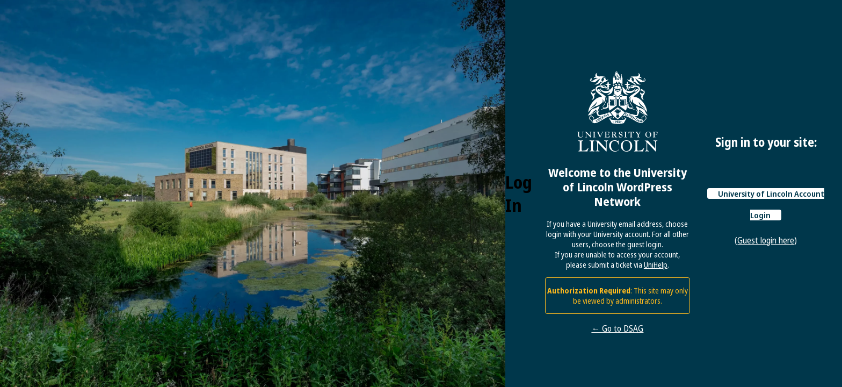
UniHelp (655, 265)
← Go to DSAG (617, 328)
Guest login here (765, 240)
